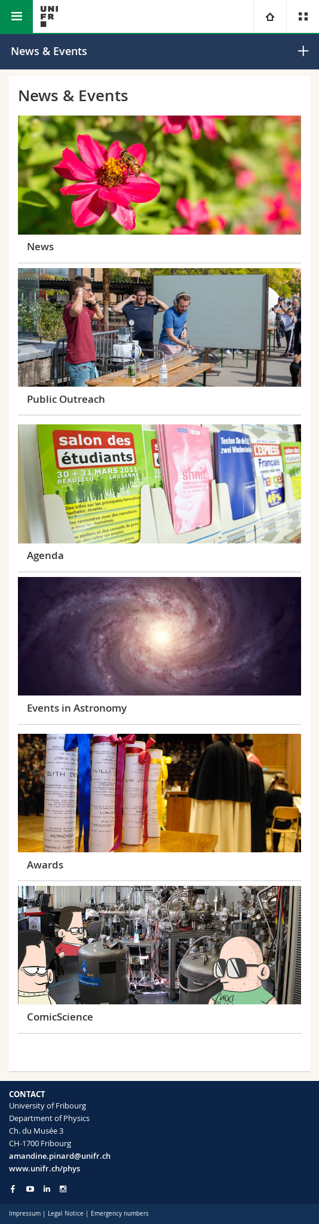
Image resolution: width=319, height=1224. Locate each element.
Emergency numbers (120, 1213)
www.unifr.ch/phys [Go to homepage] (44, 1168)
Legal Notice (66, 1213)
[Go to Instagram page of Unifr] (63, 1189)
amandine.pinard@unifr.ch (60, 1155)
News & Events (49, 51)
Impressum (25, 1213)
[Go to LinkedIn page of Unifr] (47, 1189)
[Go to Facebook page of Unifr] (13, 1188)
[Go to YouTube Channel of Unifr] (30, 1189)
